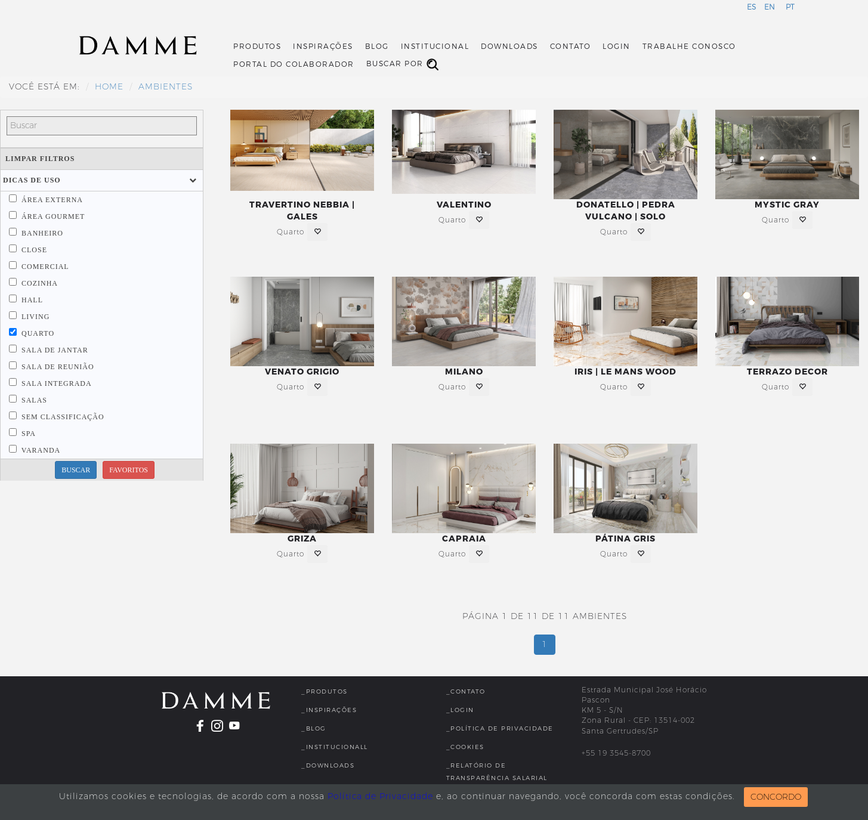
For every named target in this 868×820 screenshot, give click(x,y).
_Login (460, 710)
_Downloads (327, 765)
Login (617, 46)
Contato (570, 46)
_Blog (313, 728)
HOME (109, 86)
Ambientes (165, 86)
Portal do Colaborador (293, 64)
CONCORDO (775, 797)
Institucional (435, 46)
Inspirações (323, 46)
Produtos (257, 46)
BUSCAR (75, 470)
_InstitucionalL (334, 747)
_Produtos (324, 691)
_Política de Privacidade (500, 728)
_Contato (466, 691)
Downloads (509, 46)
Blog (377, 46)
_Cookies (465, 747)
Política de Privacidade (380, 796)
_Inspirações (329, 710)
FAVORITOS (128, 470)
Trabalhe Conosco (689, 46)
